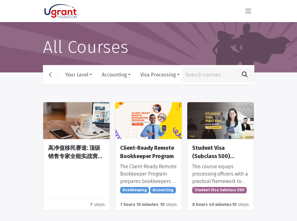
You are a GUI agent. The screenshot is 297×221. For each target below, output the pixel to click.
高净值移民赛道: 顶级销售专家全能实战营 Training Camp (74, 153)
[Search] (244, 75)
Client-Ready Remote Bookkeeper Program (147, 152)
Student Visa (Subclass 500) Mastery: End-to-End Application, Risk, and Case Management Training (219, 153)
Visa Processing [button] (158, 75)
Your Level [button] (76, 75)
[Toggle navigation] (248, 11)
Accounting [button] (114, 75)
